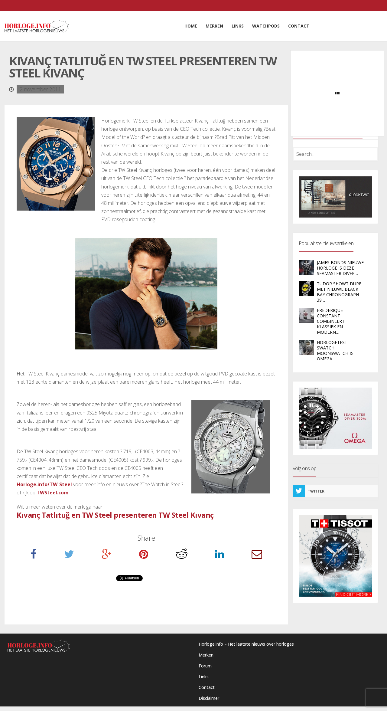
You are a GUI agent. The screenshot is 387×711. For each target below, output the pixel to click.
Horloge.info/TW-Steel (44, 484)
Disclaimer (209, 698)
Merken (206, 655)
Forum (205, 666)
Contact (207, 687)
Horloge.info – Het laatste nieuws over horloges (246, 644)
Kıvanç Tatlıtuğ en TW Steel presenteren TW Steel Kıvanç (115, 515)
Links (204, 677)
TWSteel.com (53, 492)
